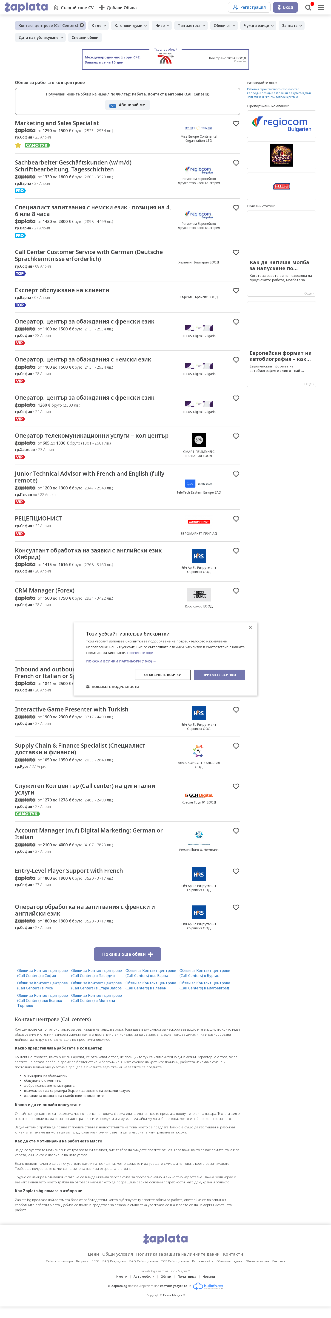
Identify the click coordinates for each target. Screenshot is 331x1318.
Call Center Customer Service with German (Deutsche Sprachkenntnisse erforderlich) (91, 256)
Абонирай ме (132, 104)
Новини (209, 1288)
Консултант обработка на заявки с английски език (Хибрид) (91, 563)
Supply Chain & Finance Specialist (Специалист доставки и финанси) (82, 759)
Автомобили (144, 1288)
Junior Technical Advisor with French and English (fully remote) (92, 486)
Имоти (121, 1288)
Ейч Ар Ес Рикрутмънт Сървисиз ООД (198, 579)
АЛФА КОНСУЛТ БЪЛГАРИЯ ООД (199, 775)
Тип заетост (189, 25)
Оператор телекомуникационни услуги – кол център (83, 440)
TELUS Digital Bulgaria (199, 337)
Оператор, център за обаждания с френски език (88, 323)
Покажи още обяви (127, 966)
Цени (93, 1265)
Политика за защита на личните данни (178, 1265)
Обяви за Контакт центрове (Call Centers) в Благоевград (205, 997)
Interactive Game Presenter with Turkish (73, 719)
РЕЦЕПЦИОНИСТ (39, 527)
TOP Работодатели (175, 1273)
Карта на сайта (202, 1273)
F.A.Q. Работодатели (143, 1273)
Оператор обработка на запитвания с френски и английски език (88, 921)
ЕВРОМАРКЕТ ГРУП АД (198, 542)
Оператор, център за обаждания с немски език (86, 361)
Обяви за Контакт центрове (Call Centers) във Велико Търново (42, 1012)
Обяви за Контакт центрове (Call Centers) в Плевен (151, 997)
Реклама (278, 1273)
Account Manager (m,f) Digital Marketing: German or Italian (91, 844)
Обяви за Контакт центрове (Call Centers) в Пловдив (96, 985)
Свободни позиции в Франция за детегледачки (279, 93)
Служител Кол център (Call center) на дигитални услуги (88, 799)
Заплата (289, 25)
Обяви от (222, 25)
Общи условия (117, 1265)
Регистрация (249, 7)
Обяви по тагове (257, 1273)
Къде (97, 25)
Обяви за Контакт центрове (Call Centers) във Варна (151, 985)
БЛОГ (95, 1273)
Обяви (166, 1288)
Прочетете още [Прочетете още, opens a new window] (140, 652)
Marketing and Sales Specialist (58, 123)
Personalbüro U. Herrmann (199, 698)
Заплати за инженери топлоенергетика (273, 97)
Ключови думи (128, 25)
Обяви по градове (230, 1273)
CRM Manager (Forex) (46, 600)
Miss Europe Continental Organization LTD (198, 138)
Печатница (186, 1288)
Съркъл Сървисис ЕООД (199, 298)
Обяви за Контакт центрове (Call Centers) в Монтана (96, 1009)
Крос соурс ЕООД (199, 616)
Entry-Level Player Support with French (70, 882)
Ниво (160, 25)
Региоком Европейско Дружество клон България (199, 181)
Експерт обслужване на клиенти (64, 291)
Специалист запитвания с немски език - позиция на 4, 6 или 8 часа (93, 211)
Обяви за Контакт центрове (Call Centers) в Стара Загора (96, 997)
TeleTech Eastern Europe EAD (199, 501)
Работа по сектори (59, 1273)
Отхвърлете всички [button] (163, 674)
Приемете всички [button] (219, 674)
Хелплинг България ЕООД (198, 263)
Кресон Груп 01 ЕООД (199, 813)
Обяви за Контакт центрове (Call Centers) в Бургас (205, 985)
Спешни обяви (85, 37)
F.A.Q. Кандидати (114, 1273)
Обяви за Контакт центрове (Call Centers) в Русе (42, 997)
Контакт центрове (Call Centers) (48, 25)
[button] (165, 661)
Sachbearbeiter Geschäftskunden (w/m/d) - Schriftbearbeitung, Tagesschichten (77, 166)
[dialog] (165, 659)
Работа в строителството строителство (273, 89)
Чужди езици (256, 25)
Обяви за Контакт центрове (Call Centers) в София (42, 985)
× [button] (250, 628)
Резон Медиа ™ (174, 1307)
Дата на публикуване (39, 37)
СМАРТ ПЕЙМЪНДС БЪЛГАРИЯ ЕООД (198, 459)
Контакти (233, 1265)
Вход (285, 7)
